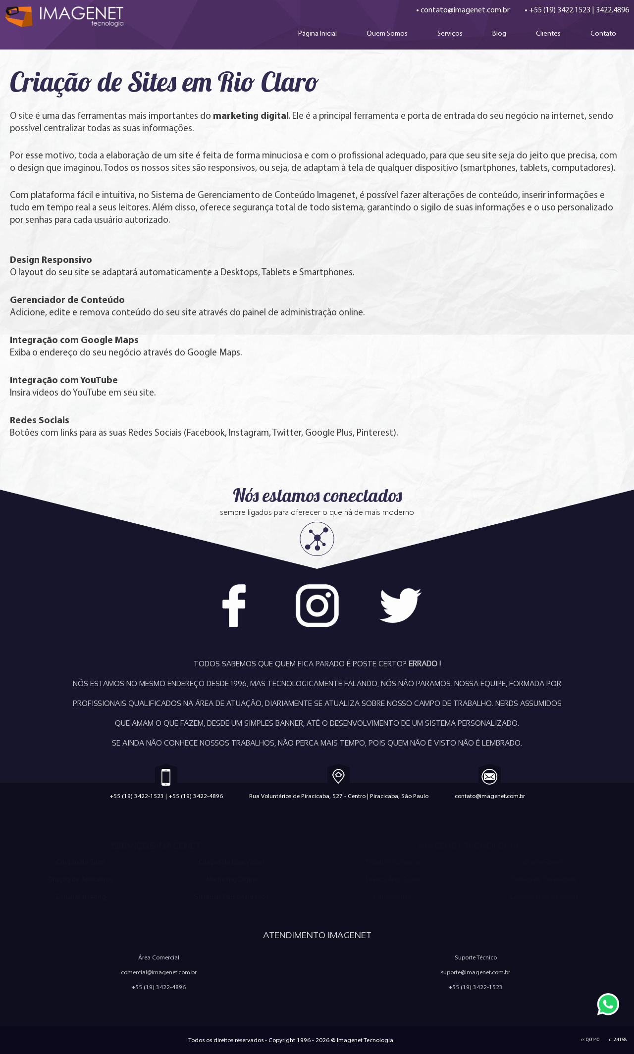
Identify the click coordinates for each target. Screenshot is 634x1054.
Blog (499, 33)
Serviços (450, 33)
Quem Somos (387, 33)
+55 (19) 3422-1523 (136, 796)
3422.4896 (612, 9)
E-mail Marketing (81, 897)
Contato (603, 33)
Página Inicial (317, 33)
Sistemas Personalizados (231, 897)
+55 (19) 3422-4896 (195, 796)
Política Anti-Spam (393, 879)
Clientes (548, 33)
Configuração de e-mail (544, 897)
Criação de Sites (80, 862)
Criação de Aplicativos (80, 879)
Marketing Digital (232, 879)
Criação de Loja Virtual (231, 862)
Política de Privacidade (544, 879)
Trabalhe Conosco (392, 862)
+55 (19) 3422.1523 (559, 9)
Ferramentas (392, 897)
